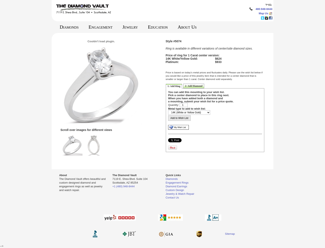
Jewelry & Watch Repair (180, 193)
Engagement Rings (177, 182)
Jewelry (130, 27)
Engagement (100, 27)
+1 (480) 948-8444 (123, 186)
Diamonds (69, 27)
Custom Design (175, 190)
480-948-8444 (264, 9)
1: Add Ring (173, 86)
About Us (187, 27)
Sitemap (230, 233)
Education (158, 27)
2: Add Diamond (194, 86)
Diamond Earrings (176, 186)
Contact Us (172, 197)
